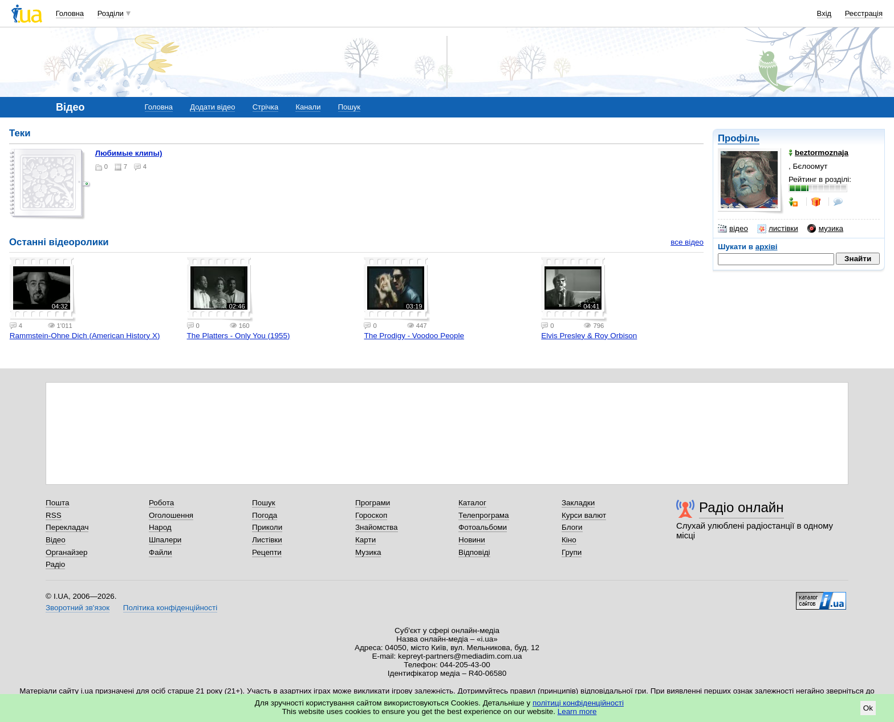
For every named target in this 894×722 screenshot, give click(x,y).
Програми (372, 502)
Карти (365, 540)
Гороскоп (371, 515)
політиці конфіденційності (578, 703)
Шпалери (165, 540)
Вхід (824, 13)
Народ (160, 527)
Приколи (267, 527)
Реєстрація (864, 13)
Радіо (55, 564)
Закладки (578, 502)
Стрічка (265, 107)
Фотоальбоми (482, 527)
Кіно (569, 540)
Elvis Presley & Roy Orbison (589, 335)
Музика (368, 552)
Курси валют (584, 515)
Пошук (349, 107)
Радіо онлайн (741, 507)
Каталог (472, 502)
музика (825, 228)
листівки (777, 228)
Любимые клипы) (128, 153)
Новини (471, 540)
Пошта (57, 502)
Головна (70, 13)
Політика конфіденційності (170, 607)
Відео (56, 540)
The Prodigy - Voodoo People (414, 335)
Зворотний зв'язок (77, 607)
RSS (54, 515)
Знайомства (376, 527)
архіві (766, 246)
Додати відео (212, 107)
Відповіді (474, 552)
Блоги (572, 527)
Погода (264, 515)
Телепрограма (483, 515)
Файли (160, 552)
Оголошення (171, 515)
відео (733, 228)
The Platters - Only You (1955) (238, 335)
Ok (868, 708)
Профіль (738, 138)
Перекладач (67, 527)
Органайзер (66, 552)
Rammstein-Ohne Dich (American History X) (85, 335)
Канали (307, 107)
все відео (687, 242)
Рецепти (267, 552)
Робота (161, 502)
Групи (572, 552)
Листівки (267, 540)
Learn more (577, 711)
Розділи (110, 13)
